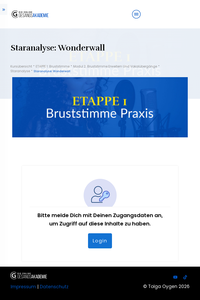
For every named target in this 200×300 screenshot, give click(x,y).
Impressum (23, 287)
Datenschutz (54, 287)
